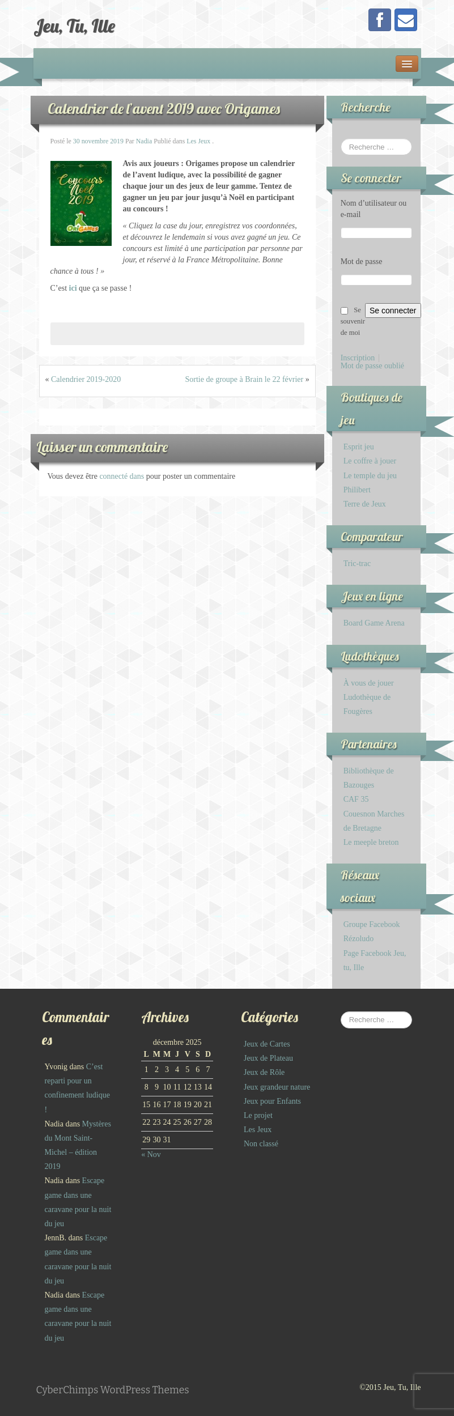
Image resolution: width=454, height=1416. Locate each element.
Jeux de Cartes (267, 1044)
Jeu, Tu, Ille (74, 25)
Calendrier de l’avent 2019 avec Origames (164, 108)
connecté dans (122, 476)
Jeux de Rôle (264, 1072)
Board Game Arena (374, 623)
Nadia (144, 141)
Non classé (261, 1143)
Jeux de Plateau (268, 1058)
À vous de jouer (368, 683)
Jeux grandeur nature (277, 1087)
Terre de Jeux (364, 504)
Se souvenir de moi (353, 321)
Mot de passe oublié (372, 366)
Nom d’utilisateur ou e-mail (374, 209)
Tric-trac (357, 563)
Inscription (358, 358)
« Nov (151, 1154)
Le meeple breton (371, 842)
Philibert (357, 490)
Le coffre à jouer (369, 461)
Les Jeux (198, 141)
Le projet (258, 1115)
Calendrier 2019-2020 (86, 379)
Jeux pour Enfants (272, 1101)
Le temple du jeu (370, 475)
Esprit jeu (358, 447)
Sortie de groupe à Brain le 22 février (244, 379)
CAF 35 (356, 799)
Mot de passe (362, 261)
